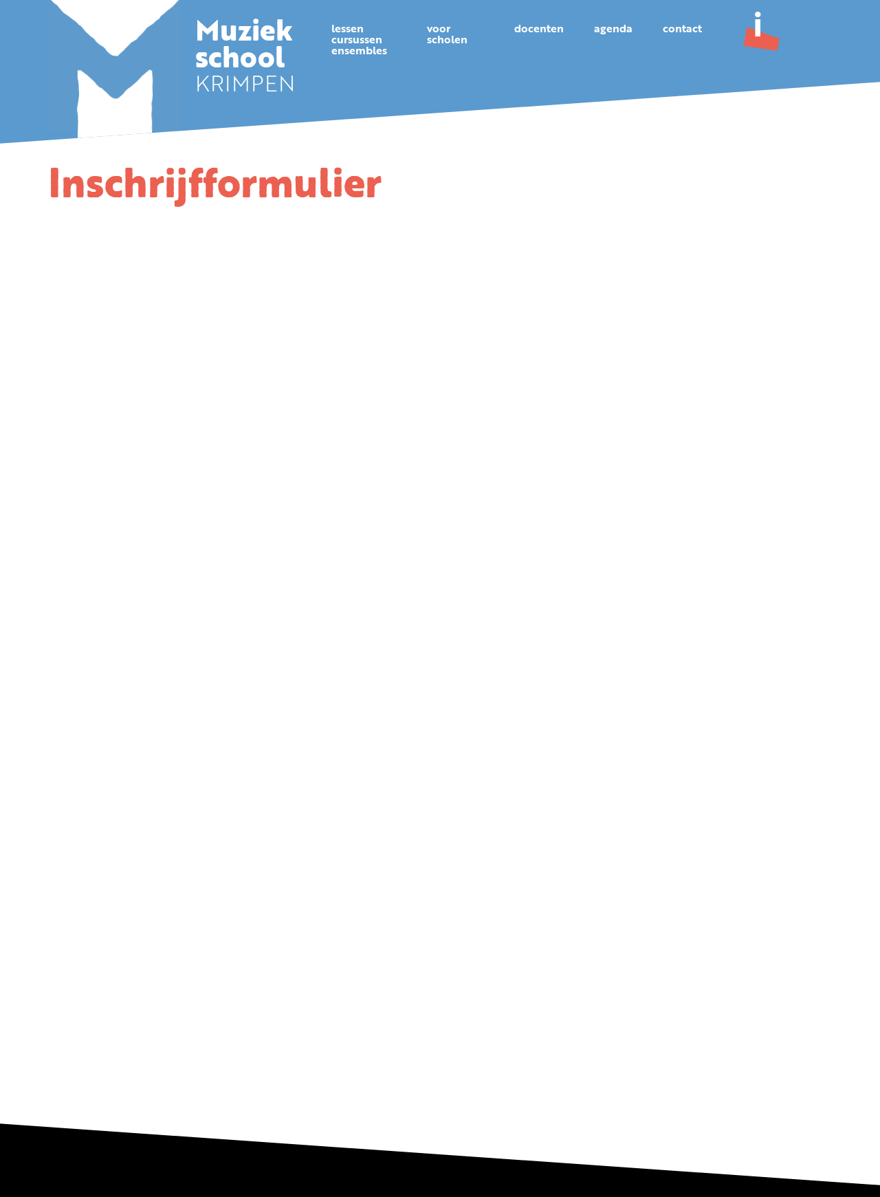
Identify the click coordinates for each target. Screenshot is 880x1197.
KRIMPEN (245, 60)
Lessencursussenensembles (359, 40)
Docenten (539, 29)
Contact (682, 29)
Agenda (613, 29)
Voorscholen (447, 35)
